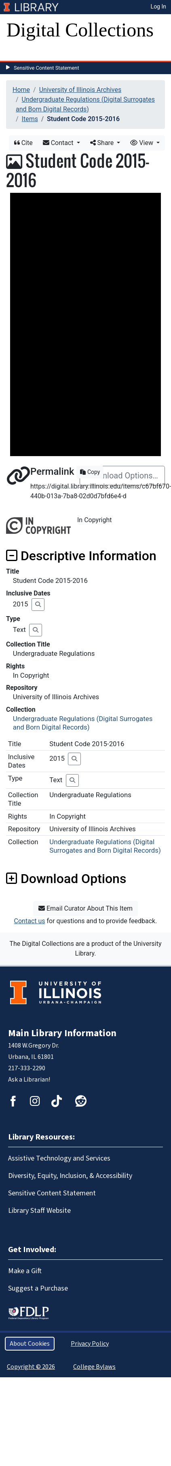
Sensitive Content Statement (46, 68)
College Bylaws (94, 1366)
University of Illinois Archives (80, 90)
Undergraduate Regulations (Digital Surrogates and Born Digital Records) (83, 723)
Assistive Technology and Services (59, 1158)
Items (30, 119)
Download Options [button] (66, 878)
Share (103, 143)
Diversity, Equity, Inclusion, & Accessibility (70, 1176)
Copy (90, 472)
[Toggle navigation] (17, 53)
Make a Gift (25, 1271)
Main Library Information (62, 1033)
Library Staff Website (39, 1211)
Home (21, 90)
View (142, 143)
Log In (158, 6)
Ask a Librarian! (29, 1079)
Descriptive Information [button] (81, 555)
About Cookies (30, 1343)
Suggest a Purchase (38, 1288)
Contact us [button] (29, 921)
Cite (23, 143)
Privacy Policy (90, 1343)
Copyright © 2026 (31, 1366)
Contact (59, 143)
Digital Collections (80, 30)
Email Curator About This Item (85, 908)
